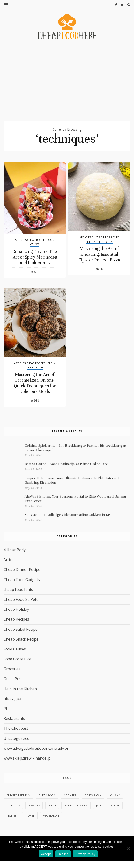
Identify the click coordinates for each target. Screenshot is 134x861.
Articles (21, 240)
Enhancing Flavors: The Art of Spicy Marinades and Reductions (34, 257)
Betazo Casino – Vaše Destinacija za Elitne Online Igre (66, 464)
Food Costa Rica (17, 659)
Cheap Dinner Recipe (105, 237)
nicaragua (12, 698)
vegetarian (51, 815)
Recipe (115, 805)
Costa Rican (93, 795)
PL (6, 708)
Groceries (12, 668)
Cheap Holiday (16, 609)
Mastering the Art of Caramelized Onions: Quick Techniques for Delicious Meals (35, 383)
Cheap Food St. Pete (21, 599)
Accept (46, 854)
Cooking (70, 795)
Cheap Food (47, 795)
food (52, 805)
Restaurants (14, 718)
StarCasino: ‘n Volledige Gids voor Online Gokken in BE (67, 515)
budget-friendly (18, 795)
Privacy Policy (85, 854)
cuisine (115, 795)
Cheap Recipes (36, 240)
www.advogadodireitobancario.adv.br (36, 748)
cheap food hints (18, 589)
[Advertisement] (67, 82)
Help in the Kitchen (99, 241)
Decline (63, 854)
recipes (11, 815)
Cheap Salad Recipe (21, 629)
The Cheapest (16, 728)
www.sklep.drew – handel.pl (27, 758)
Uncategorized (16, 738)
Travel (29, 815)
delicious (13, 805)
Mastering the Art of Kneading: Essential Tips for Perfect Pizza (99, 254)
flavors (34, 805)
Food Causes (15, 649)
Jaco (99, 805)
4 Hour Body (15, 549)
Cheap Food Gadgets (22, 579)
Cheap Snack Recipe (21, 639)
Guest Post (13, 678)
